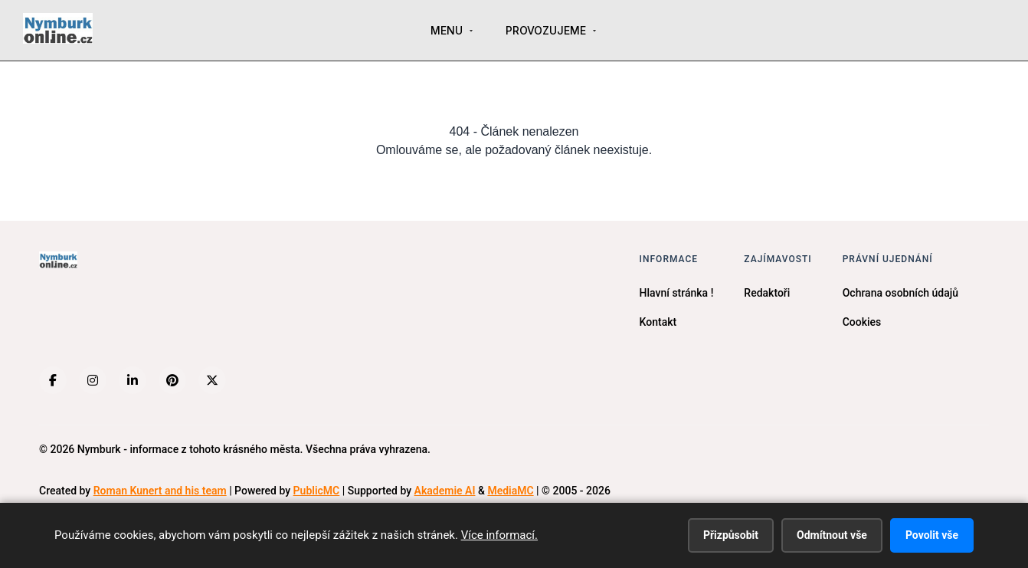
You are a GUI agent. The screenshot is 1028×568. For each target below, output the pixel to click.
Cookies (862, 322)
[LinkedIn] (132, 380)
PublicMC (316, 490)
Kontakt (658, 322)
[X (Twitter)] (212, 380)
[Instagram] (92, 380)
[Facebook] (53, 380)
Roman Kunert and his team (160, 490)
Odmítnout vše (832, 535)
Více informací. (499, 535)
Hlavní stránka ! (677, 293)
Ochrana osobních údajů (900, 293)
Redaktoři (767, 293)
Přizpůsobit (730, 535)
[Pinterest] (172, 380)
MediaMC (510, 490)
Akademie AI (445, 490)
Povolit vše (931, 535)
